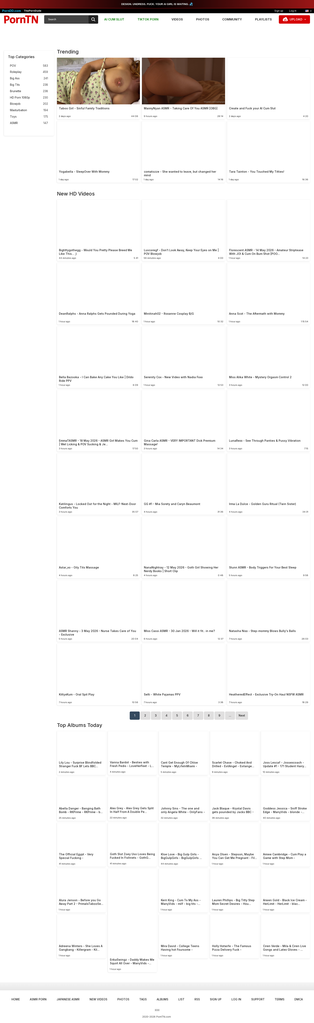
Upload (296, 19)
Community (232, 19)
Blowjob (29, 104)
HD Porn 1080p (29, 97)
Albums (162, 999)
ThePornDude (32, 10)
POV (29, 66)
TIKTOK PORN (148, 19)
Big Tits (29, 85)
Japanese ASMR (68, 999)
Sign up (278, 10)
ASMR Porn (38, 999)
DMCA (298, 999)
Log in (292, 10)
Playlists (263, 19)
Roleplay (29, 72)
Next (242, 715)
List (181, 999)
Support (258, 999)
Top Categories (21, 57)
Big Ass (29, 78)
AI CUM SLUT (114, 19)
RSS (197, 999)
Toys (29, 116)
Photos (202, 19)
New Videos (98, 999)
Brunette (29, 91)
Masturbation (29, 110)
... (230, 715)
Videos (177, 19)
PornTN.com (163, 1016)
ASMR (29, 123)
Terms (279, 999)
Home (15, 999)
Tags (143, 999)
